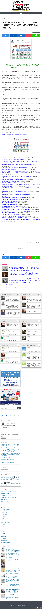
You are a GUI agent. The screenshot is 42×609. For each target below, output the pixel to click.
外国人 (4, 518)
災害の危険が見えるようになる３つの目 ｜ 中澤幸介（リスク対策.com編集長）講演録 (34, 339)
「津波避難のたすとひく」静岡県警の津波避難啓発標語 (14, 167)
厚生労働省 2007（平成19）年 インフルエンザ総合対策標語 (15, 209)
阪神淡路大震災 (11, 479)
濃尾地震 (17, 479)
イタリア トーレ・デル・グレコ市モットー (11, 214)
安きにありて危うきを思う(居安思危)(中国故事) (12, 179)
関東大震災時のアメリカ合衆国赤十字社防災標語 (13, 197)
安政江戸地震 (18, 483)
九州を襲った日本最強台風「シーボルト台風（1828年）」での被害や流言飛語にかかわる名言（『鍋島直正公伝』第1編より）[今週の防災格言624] (24, 268)
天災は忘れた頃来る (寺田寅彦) (9, 182)
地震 (39, 32)
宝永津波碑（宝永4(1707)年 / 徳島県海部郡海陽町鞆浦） (14, 171)
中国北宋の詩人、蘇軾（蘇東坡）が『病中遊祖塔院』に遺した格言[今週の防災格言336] (12, 580)
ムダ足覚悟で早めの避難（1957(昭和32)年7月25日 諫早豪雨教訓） (17, 187)
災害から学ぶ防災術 (5, 522)
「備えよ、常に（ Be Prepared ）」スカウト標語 (13, 199)
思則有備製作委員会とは (6, 493)
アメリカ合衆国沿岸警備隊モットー (10, 212)
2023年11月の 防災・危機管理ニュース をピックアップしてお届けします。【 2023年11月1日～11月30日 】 (12, 333)
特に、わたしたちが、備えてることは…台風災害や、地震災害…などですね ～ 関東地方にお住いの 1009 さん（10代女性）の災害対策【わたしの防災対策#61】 (34, 357)
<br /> (5, 230)
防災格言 (4, 284)
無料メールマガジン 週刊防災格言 (8, 491)
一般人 (4, 516)
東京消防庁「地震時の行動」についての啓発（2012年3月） (15, 217)
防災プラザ (3, 536)
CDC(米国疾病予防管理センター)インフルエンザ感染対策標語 (16, 211)
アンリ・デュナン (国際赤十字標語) (10, 202)
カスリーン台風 (13, 483)
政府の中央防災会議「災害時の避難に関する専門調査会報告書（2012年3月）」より (20, 164)
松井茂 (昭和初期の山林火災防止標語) (10, 206)
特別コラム (3, 538)
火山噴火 (4, 524)
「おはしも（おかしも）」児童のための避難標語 (13, 159)
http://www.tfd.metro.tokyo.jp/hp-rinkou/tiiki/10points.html (14, 134)
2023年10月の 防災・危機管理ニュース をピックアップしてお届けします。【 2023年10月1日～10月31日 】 (12, 339)
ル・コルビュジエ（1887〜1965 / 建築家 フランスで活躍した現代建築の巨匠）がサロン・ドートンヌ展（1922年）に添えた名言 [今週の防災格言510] (24, 280)
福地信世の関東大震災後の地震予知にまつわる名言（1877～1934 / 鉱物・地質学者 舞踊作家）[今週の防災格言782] (13, 299)
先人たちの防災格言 (35, 32)
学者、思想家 (5, 512)
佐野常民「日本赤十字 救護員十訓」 (10, 204)
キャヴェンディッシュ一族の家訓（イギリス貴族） (13, 216)
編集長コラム (4, 540)
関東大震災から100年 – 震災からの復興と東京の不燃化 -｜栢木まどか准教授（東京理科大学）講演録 (34, 306)
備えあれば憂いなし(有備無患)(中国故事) (11, 181)
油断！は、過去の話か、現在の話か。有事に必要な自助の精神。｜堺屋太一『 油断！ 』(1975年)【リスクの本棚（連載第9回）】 (10, 446)
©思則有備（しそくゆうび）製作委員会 (16, 605)
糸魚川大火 (3, 477)
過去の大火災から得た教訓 (31, 311)
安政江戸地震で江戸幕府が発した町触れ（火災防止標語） (15, 207)
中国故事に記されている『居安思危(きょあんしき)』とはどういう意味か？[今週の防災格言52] (13, 570)
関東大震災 (6, 483)
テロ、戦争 (5, 531)
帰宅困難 (6, 477)
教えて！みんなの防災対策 (6, 542)
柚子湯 (7, 564)
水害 (3, 529)
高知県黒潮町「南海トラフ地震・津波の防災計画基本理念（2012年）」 (18, 194)
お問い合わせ (4, 499)
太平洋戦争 (9, 477)
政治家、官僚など (6, 510)
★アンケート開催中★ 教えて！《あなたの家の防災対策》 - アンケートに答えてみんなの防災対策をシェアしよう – (34, 350)
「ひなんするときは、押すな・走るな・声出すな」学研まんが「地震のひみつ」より (21, 161)
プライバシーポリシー (6, 501)
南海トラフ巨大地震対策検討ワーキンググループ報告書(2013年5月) (17, 176)
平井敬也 (10, 284)
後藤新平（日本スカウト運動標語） (10, 201)
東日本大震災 (15, 477)
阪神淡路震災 (7, 485)
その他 (4, 533)
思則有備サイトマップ (6, 495)
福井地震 (5, 479)
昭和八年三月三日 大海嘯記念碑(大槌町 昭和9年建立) (14, 169)
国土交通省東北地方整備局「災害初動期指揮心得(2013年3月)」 (16, 191)
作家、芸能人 (5, 514)
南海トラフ (3, 485)
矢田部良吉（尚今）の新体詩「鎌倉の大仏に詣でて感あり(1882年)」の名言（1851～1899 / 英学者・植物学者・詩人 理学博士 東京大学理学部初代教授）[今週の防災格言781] (13, 306)
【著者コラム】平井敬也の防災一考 (8, 497)
